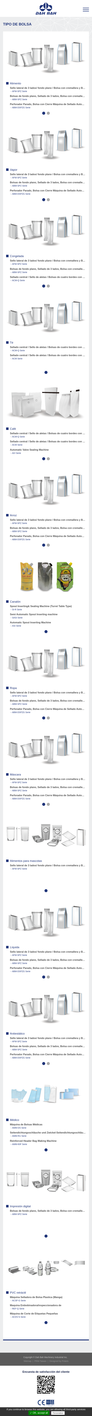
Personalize (58, 1413)
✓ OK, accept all (39, 1413)
